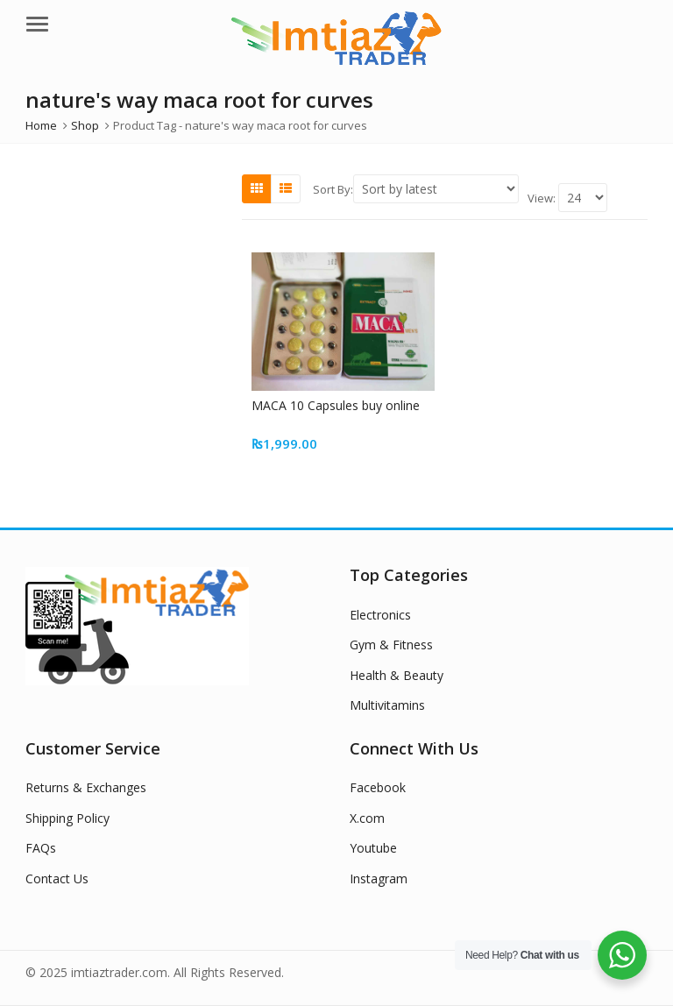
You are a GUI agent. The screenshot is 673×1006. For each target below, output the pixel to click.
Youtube (373, 848)
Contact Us (57, 878)
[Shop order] (436, 188)
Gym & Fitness (391, 644)
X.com (367, 818)
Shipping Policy (67, 818)
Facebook (378, 787)
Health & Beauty (396, 675)
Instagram (378, 878)
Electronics (380, 614)
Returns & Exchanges (85, 787)
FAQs (40, 848)
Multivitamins (387, 705)
